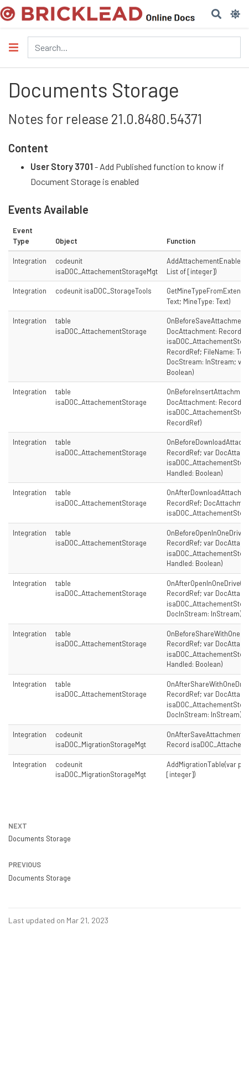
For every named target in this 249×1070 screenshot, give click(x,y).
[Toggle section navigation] (13, 47)
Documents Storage (39, 838)
